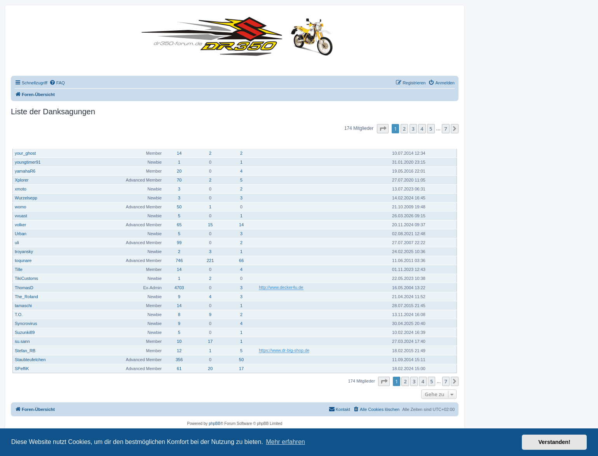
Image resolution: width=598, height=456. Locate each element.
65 (179, 224)
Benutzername (30, 142)
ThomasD (24, 287)
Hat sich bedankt (211, 142)
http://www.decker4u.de (281, 287)
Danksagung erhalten (242, 142)
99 (179, 242)
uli (17, 242)
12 (179, 350)
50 (179, 206)
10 (179, 341)
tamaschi (23, 305)
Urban (20, 233)
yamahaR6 (25, 171)
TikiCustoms (26, 278)
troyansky (24, 251)
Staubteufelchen (30, 359)
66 (241, 260)
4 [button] (421, 128)
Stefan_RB (25, 350)
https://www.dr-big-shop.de (284, 350)
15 (210, 224)
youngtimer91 (28, 162)
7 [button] (445, 128)
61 (179, 368)
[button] (383, 128)
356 (179, 359)
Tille (19, 269)
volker (20, 224)
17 (210, 341)
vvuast (21, 215)
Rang (158, 142)
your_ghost (25, 153)
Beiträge (180, 142)
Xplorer (21, 180)
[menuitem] (57, 82)
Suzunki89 (25, 332)
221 (210, 260)
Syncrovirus (26, 323)
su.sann (22, 341)
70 (179, 180)
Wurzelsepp (26, 198)
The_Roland (26, 296)
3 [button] (413, 128)
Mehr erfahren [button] (285, 442)
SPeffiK (22, 368)
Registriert (404, 142)
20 (179, 171)
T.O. (19, 314)
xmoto (20, 189)
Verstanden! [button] (554, 442)
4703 (179, 287)
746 (179, 260)
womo (20, 206)
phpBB (214, 423)
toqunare (23, 260)
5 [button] (430, 128)
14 (179, 153)
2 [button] (404, 128)
